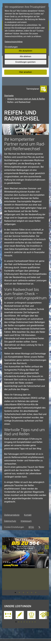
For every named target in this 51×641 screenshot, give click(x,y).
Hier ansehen (25, 72)
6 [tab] (35, 592)
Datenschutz (10, 521)
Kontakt (27, 515)
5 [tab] (31, 592)
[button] (4, 566)
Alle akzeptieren (25, 51)
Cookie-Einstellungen (14, 527)
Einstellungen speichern (25, 62)
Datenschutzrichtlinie (14, 42)
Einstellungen (11, 47)
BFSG (31, 527)
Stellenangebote (11, 515)
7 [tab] (32, 622)
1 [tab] (15, 592)
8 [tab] (35, 622)
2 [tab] (19, 592)
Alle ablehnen (25, 56)
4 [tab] (27, 592)
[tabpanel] (25, 556)
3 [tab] (23, 592)
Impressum (26, 521)
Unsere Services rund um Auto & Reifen (26, 99)
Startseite (9, 95)
